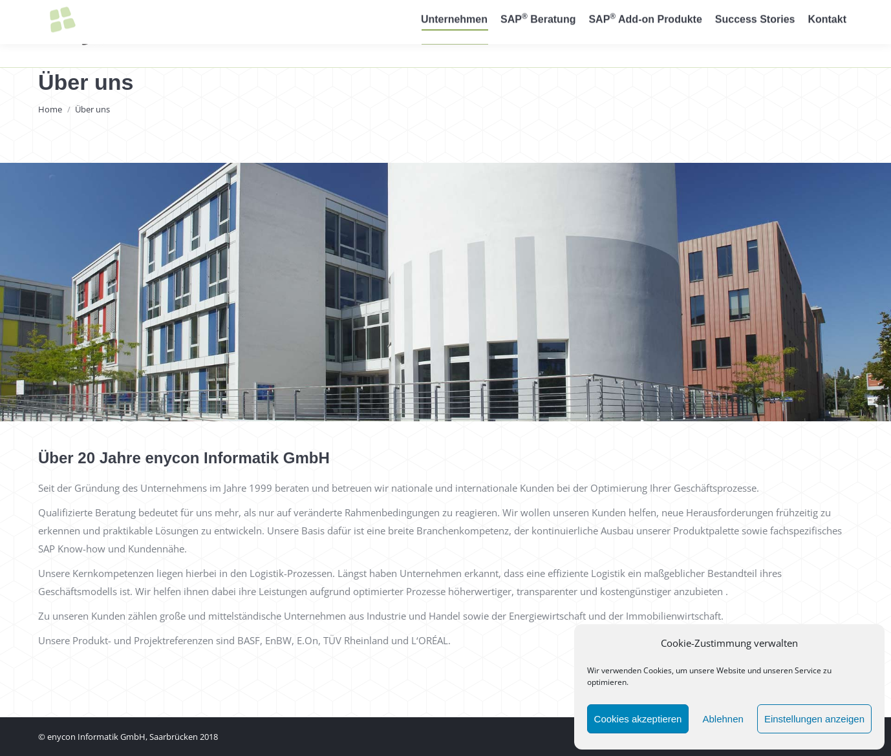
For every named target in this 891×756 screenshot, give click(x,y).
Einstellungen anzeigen (814, 718)
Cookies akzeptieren (638, 718)
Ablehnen (722, 718)
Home (50, 109)
